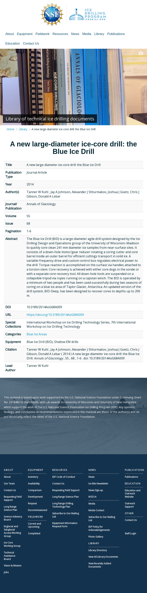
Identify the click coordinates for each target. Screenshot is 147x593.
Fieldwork (43, 34)
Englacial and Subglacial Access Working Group (12, 531)
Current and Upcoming (34, 525)
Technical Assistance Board (9, 556)
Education (12, 43)
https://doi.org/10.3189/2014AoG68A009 (55, 315)
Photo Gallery (95, 536)
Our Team (9, 483)
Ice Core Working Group (12, 544)
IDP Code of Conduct (63, 476)
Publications (116, 34)
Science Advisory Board (13, 518)
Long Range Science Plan (10, 508)
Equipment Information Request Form (64, 525)
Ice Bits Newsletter (98, 483)
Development (35, 496)
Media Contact (96, 510)
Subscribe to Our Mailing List (65, 515)
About (9, 34)
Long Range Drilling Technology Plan (62, 505)
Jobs (6, 572)
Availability (34, 483)
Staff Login (130, 533)
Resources (60, 34)
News (75, 34)
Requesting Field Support (13, 498)
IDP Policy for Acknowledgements (99, 528)
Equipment (24, 34)
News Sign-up (95, 490)
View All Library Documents (103, 556)
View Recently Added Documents (99, 565)
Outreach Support (130, 505)
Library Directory (97, 550)
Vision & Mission (12, 565)
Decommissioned (37, 510)
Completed (34, 533)
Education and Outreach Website (132, 494)
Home (10, 129)
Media (86, 34)
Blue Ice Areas (37, 334)
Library (99, 34)
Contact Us (31, 43)
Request (32, 503)
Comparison (35, 490)
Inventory (33, 476)
